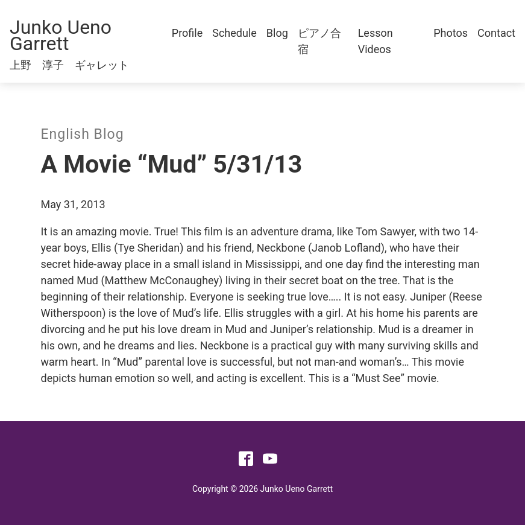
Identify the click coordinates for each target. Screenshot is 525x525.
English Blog (82, 134)
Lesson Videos (375, 41)
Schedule (234, 33)
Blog (277, 33)
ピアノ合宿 (319, 41)
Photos (450, 33)
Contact (496, 33)
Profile (187, 33)
